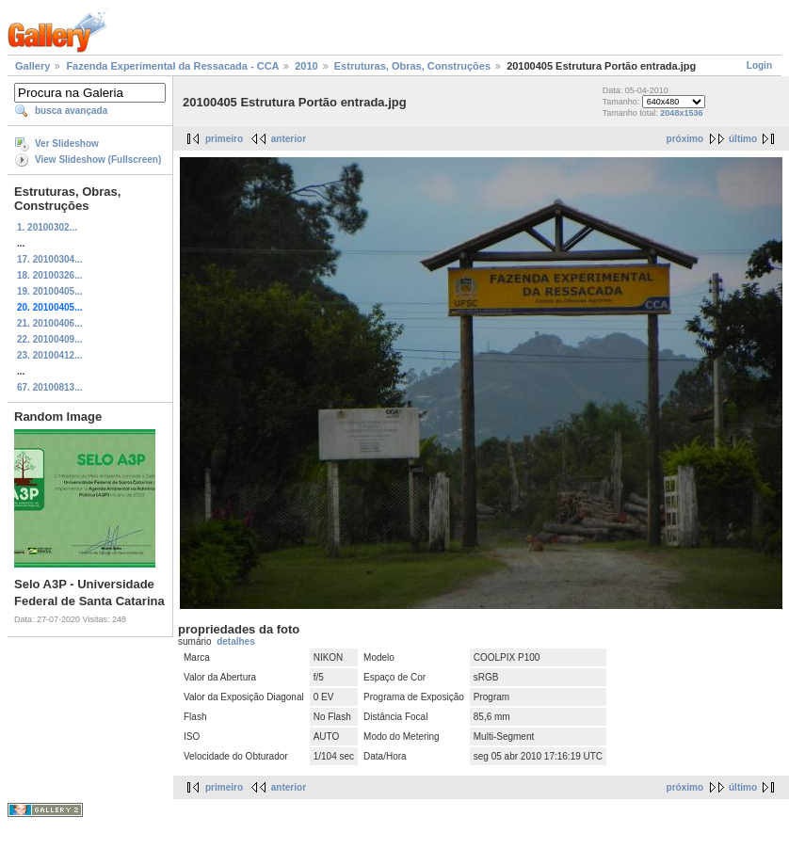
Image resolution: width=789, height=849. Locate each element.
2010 (306, 66)
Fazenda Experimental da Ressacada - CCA (172, 66)
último (743, 139)
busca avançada (71, 110)
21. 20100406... (50, 323)
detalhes (236, 641)
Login (759, 65)
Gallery (32, 66)
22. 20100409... (50, 339)
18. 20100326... (50, 275)
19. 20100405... (50, 291)
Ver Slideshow (67, 143)
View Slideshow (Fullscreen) (98, 159)
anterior (288, 139)
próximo (685, 139)
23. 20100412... (50, 355)
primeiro (224, 139)
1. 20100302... (47, 227)
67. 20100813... (50, 387)
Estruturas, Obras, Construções (412, 66)
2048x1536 (681, 113)
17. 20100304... (50, 259)
